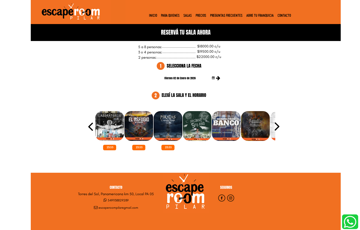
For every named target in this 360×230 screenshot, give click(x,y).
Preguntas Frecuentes (226, 16)
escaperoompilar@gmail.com (118, 208)
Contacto (284, 16)
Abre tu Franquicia (260, 16)
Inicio (153, 16)
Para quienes (170, 16)
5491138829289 (118, 200)
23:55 (110, 147)
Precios (201, 16)
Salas (187, 16)
